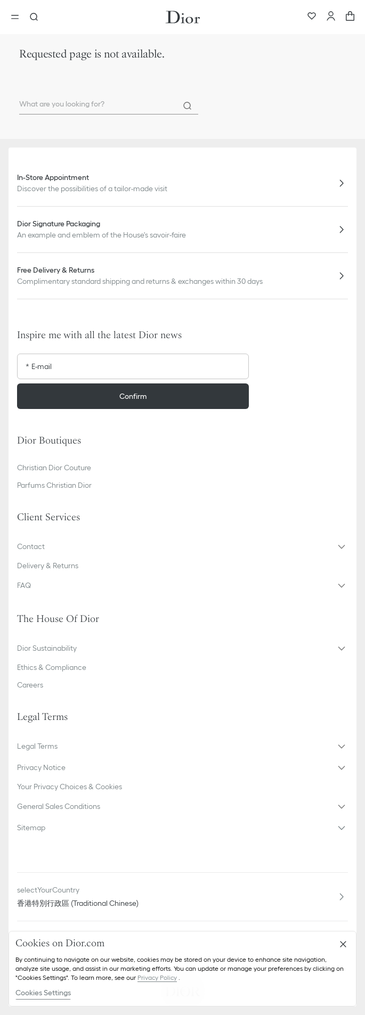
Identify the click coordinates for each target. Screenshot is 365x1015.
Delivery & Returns (47, 565)
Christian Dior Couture (54, 467)
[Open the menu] (18, 17)
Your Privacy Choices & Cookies (69, 786)
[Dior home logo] (182, 17)
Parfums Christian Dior (54, 485)
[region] (182, 968)
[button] (182, 546)
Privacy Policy (157, 977)
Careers (30, 685)
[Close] (343, 944)
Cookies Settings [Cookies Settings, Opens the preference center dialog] (43, 992)
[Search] (187, 106)
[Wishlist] (311, 17)
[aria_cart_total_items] (350, 17)
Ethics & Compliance (51, 667)
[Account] (331, 17)
